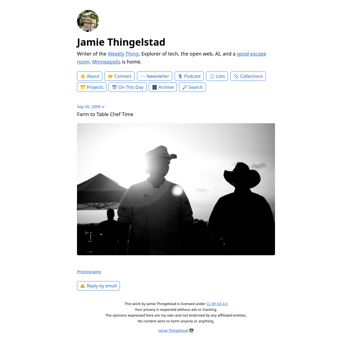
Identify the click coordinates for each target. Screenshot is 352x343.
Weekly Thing (123, 53)
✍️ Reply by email (98, 286)
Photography (89, 271)
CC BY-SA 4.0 (217, 303)
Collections (251, 76)
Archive (166, 87)
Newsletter (158, 76)
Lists (220, 76)
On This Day (130, 87)
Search (196, 87)
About (93, 76)
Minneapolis (106, 61)
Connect (123, 76)
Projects (95, 87)
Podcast (192, 76)
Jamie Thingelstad (121, 42)
